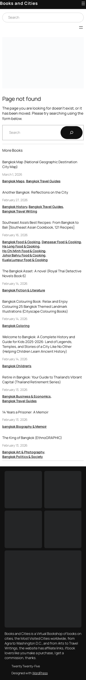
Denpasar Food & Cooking (61, 242)
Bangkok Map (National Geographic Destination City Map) (39, 164)
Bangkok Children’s (16, 366)
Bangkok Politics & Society (22, 456)
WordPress (40, 673)
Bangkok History (14, 206)
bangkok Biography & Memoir (24, 426)
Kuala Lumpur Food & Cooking (25, 260)
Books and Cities (19, 3)
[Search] (72, 132)
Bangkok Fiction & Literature (23, 290)
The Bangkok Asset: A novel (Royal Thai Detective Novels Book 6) (41, 273)
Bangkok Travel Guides (43, 181)
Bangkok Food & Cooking (21, 242)
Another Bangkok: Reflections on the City (35, 192)
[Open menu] (83, 3)
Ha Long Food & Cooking (20, 246)
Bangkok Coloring (15, 325)
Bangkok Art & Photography (23, 452)
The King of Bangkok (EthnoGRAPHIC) (32, 437)
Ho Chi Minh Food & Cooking (23, 251)
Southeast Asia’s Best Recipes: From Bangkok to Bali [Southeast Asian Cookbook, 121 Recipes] (40, 225)
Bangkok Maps (13, 181)
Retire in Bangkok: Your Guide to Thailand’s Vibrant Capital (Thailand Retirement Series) (42, 379)
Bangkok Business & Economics (26, 396)
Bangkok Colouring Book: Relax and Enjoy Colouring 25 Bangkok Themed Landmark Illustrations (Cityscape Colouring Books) (35, 306)
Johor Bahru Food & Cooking (23, 255)
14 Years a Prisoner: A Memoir (25, 412)
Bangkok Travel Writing (19, 211)
